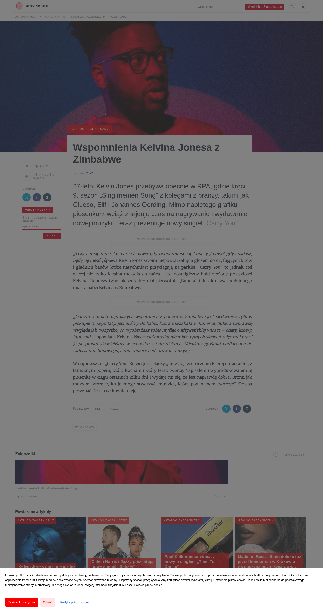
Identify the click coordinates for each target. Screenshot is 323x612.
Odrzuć (47, 602)
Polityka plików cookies (75, 602)
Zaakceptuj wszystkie (21, 602)
